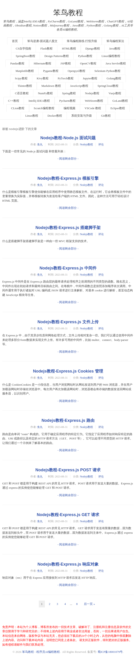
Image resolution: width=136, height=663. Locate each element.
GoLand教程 (120, 100)
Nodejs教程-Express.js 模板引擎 (68, 178)
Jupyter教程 (90, 78)
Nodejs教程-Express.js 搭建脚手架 (68, 227)
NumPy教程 (45, 93)
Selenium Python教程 (107, 71)
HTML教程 (69, 48)
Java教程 (114, 48)
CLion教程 (17, 108)
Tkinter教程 (25, 85)
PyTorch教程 (66, 78)
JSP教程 (65, 63)
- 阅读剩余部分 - (68, 158)
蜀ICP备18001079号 (110, 652)
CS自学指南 (23, 48)
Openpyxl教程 (76, 71)
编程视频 (69, 108)
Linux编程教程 (110, 56)
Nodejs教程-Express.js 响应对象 (68, 564)
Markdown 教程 (51, 85)
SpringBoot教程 (25, 56)
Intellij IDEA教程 (39, 100)
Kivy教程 (42, 78)
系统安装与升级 (81, 115)
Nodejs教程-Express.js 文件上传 (68, 322)
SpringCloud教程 (108, 85)
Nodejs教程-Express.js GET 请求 (68, 514)
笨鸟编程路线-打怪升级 (82, 41)
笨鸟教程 (68, 13)
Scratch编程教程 (44, 108)
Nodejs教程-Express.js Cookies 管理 (68, 371)
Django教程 (92, 48)
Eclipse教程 (118, 108)
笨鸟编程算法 (115, 41)
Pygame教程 (50, 71)
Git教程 (106, 115)
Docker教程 (54, 115)
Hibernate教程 (42, 63)
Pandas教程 (17, 63)
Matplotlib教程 (25, 71)
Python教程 (85, 56)
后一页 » (89, 604)
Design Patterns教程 (56, 56)
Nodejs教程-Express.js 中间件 (68, 268)
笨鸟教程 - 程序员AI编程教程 (41, 652)
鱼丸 (40, 144)
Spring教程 (69, 93)
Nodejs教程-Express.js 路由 (68, 420)
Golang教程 (114, 78)
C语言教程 (22, 93)
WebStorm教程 (94, 100)
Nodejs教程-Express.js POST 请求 (68, 470)
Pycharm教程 (67, 100)
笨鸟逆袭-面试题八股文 (42, 41)
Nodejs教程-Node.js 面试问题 (68, 138)
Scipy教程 (21, 78)
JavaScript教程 (79, 85)
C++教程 (13, 100)
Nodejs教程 (92, 93)
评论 (101, 144)
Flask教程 (46, 48)
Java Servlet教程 (116, 63)
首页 (15, 41)
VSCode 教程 (93, 108)
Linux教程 (31, 115)
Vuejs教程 (114, 93)
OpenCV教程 (88, 63)
